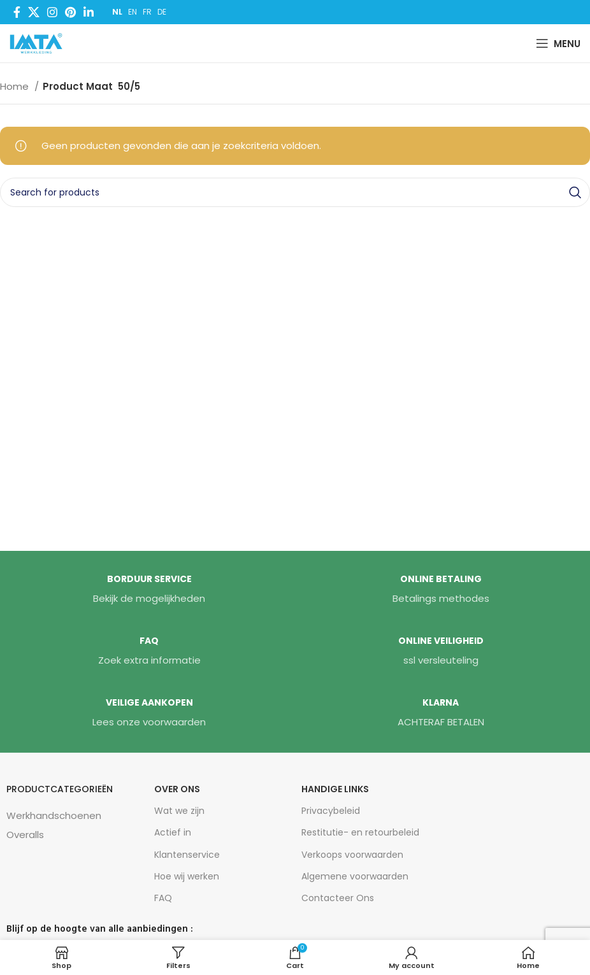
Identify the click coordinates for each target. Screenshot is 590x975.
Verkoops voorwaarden (352, 854)
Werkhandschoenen (53, 815)
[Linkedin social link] (88, 12)
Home (15, 86)
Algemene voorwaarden (354, 876)
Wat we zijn (179, 810)
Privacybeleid (330, 810)
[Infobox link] (149, 589)
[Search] (295, 192)
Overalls (25, 834)
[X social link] (33, 12)
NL (117, 11)
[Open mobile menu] (558, 43)
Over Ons (177, 789)
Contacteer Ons (337, 898)
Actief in (172, 832)
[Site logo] (39, 42)
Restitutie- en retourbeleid (360, 832)
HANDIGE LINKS (335, 789)
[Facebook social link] (17, 12)
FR (147, 11)
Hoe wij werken (186, 876)
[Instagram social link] (52, 12)
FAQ (163, 898)
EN (132, 11)
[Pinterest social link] (70, 12)
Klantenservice (187, 854)
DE (161, 11)
